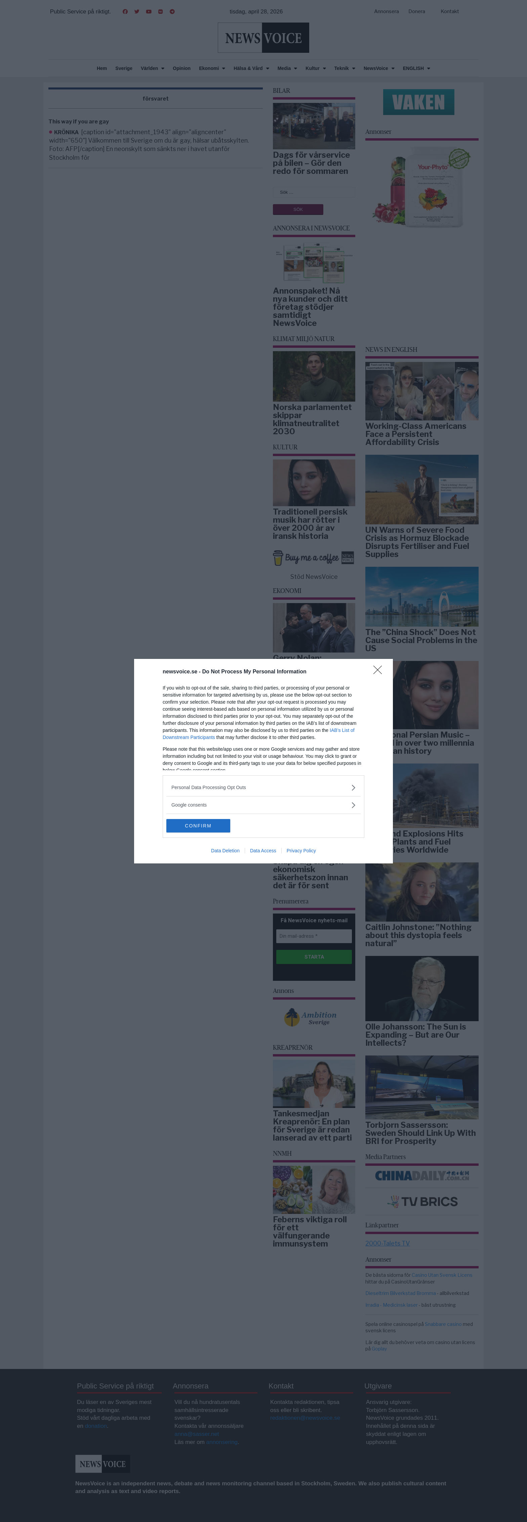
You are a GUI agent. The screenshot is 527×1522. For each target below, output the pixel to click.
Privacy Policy (301, 850)
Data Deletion (225, 850)
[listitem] (263, 787)
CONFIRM (198, 825)
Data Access (263, 850)
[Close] (379, 672)
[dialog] (263, 761)
